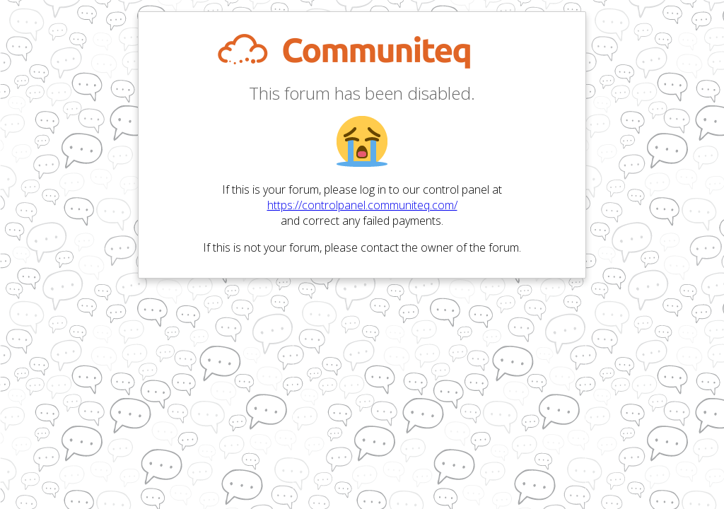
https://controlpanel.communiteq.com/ (362, 205)
